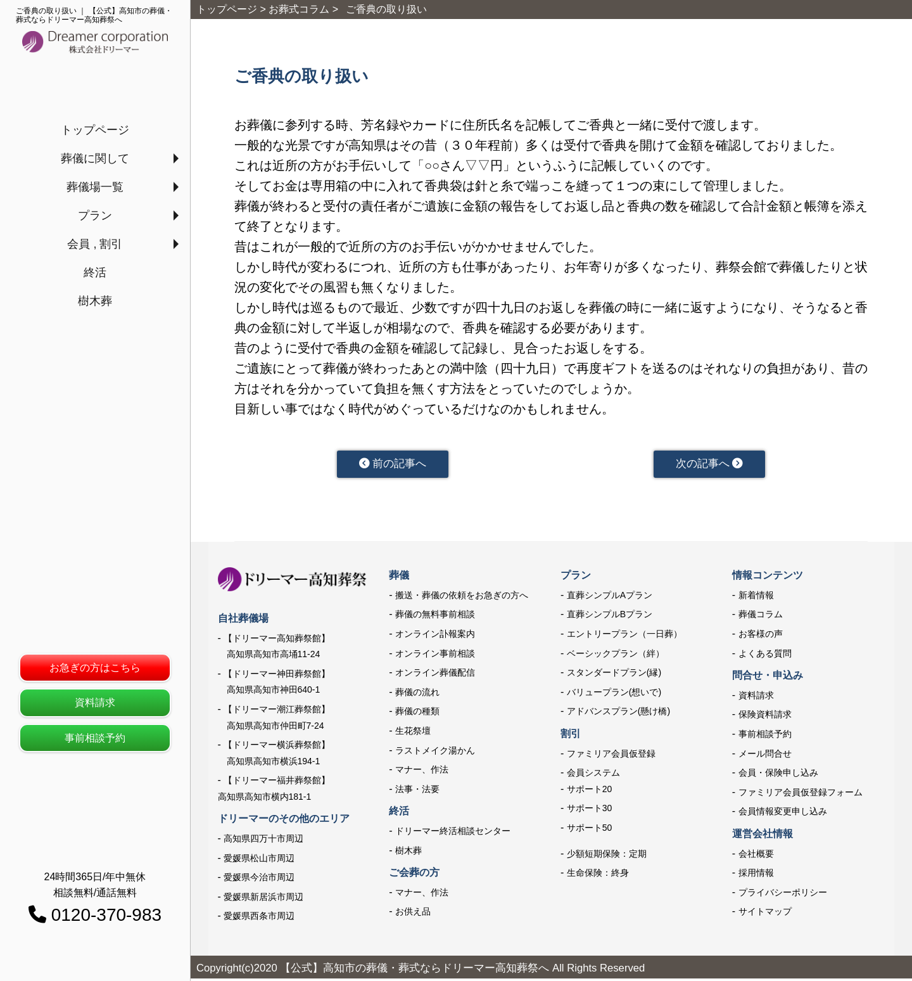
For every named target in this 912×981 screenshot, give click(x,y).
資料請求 (95, 702)
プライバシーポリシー (782, 894)
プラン (95, 215)
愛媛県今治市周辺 (259, 880)
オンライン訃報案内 (435, 636)
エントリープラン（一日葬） (624, 636)
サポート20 (589, 791)
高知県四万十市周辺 (263, 841)
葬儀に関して (95, 158)
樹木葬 (95, 301)
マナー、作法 (421, 772)
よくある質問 (765, 655)
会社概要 (756, 855)
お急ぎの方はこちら (95, 667)
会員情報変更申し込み (782, 814)
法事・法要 (417, 791)
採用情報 (756, 875)
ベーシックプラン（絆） (615, 655)
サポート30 (589, 810)
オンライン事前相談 (435, 655)
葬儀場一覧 (95, 187)
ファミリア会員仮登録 (611, 755)
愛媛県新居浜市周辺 (263, 899)
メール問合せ (765, 755)
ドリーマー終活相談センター (452, 833)
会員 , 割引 (94, 244)
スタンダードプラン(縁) (614, 675)
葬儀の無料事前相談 (435, 617)
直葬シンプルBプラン (609, 617)
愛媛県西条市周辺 (259, 918)
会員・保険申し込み (778, 775)
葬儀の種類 (417, 713)
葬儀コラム (760, 617)
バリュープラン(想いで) (614, 694)
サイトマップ (765, 914)
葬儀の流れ (417, 694)
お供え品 (413, 914)
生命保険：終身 (598, 875)
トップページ (95, 130)
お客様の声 (760, 636)
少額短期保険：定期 (607, 855)
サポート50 (589, 830)
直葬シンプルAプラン (609, 598)
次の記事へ (709, 465)
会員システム (593, 775)
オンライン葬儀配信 (435, 675)
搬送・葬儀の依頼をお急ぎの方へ (461, 598)
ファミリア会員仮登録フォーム (800, 795)
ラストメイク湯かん (435, 752)
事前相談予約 (95, 738)
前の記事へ (392, 465)
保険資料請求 (765, 717)
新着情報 (756, 598)
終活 (95, 272)
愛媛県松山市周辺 (259, 860)
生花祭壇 (413, 733)
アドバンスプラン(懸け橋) (618, 713)
